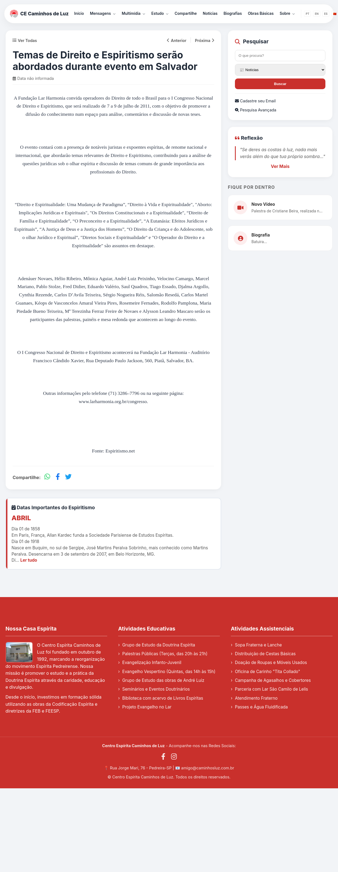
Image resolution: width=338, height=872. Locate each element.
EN (317, 13)
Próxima (204, 40)
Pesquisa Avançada (255, 110)
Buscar (280, 84)
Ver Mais (280, 166)
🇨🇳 (334, 13)
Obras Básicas (261, 13)
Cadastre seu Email (255, 101)
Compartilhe (186, 13)
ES (326, 13)
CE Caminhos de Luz (39, 14)
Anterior (176, 40)
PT (307, 13)
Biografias (233, 13)
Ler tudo (28, 560)
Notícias (210, 13)
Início (79, 13)
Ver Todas (25, 40)
